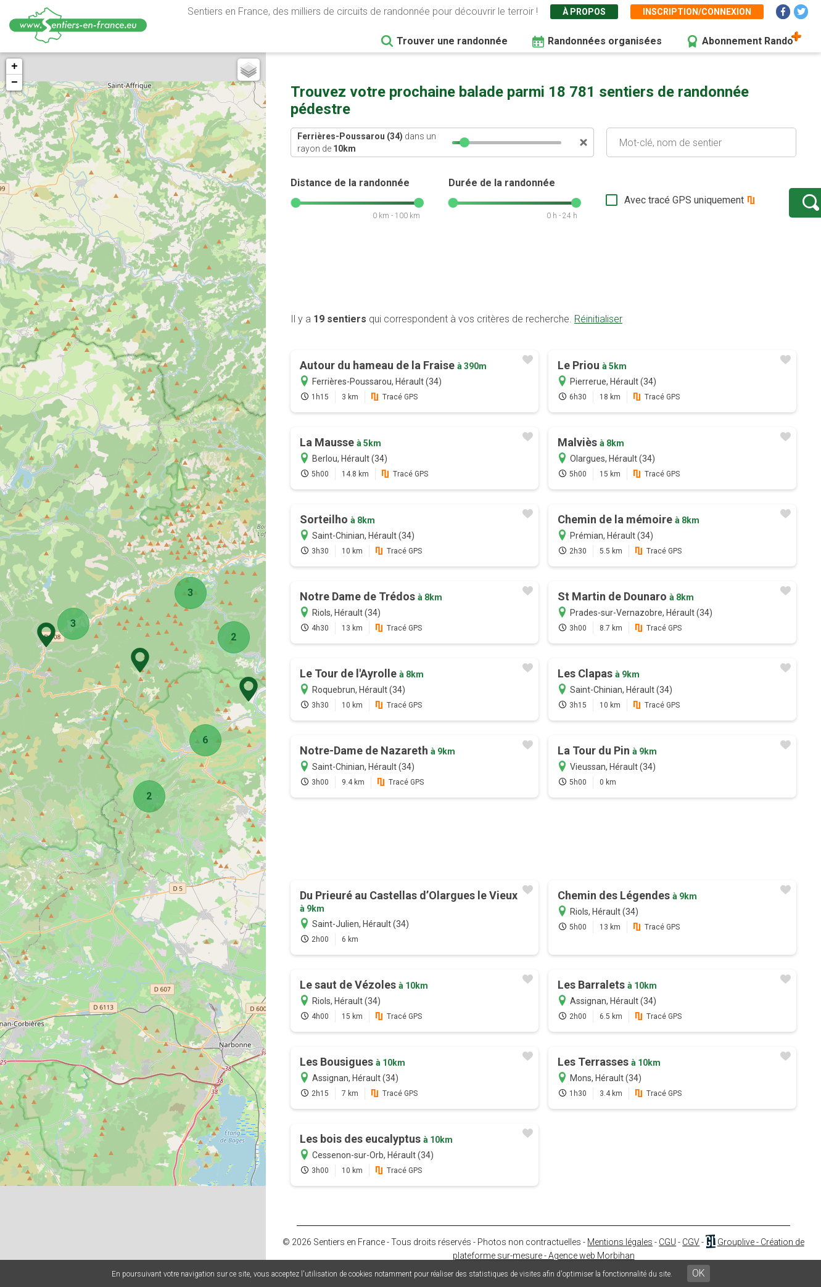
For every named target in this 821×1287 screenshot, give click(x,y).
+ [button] (14, 66)
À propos (584, 12)
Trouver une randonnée (452, 41)
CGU (667, 1254)
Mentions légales (620, 1254)
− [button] (14, 82)
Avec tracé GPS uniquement (645, 206)
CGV (690, 1254)
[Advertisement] (543, 285)
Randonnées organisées (605, 41)
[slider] (464, 142)
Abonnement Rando (747, 41)
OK (698, 1273)
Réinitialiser (598, 331)
